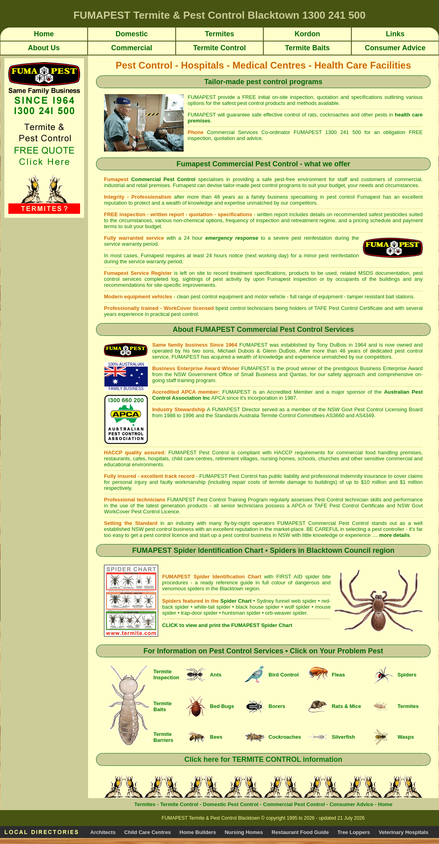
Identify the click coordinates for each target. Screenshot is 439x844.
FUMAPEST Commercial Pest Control (324, 523)
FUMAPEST (213, 476)
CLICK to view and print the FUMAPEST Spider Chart (227, 625)
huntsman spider (241, 613)
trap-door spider (199, 613)
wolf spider (297, 607)
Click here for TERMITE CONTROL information (263, 759)
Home (385, 804)
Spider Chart (235, 601)
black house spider (258, 607)
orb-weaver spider (285, 613)
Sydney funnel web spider (286, 601)
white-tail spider (212, 607)
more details (394, 535)
